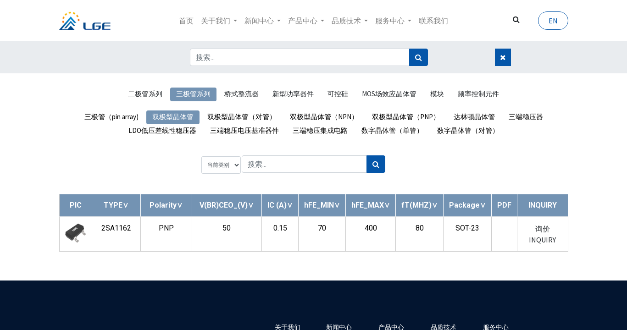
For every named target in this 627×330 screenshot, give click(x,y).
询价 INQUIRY (542, 234)
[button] (116, 205)
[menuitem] (186, 20)
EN (553, 20)
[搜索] (418, 57)
